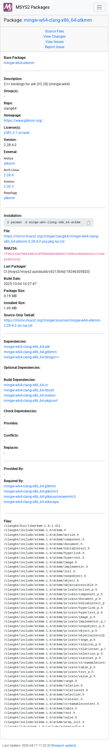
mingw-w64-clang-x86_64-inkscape (31, 502)
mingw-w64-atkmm (19, 63)
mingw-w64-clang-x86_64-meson (30, 395)
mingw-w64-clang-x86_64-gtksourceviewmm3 (40, 497)
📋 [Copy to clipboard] (88, 223)
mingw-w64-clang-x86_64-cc (26, 385)
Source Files (54, 31)
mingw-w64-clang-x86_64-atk (27, 347)
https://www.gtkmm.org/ (23, 121)
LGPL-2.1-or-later (17, 133)
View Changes (54, 37)
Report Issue (54, 47)
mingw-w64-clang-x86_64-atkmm (58, 20)
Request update (63, 745)
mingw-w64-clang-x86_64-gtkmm (30, 486)
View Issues (54, 42)
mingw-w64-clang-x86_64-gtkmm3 (31, 491)
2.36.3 (9, 186)
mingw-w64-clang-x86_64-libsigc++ (31, 357)
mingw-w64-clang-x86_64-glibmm (30, 352)
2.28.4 (9, 175)
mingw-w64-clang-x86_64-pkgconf (31, 401)
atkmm (9, 163)
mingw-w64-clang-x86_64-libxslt (29, 390)
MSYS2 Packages (26, 7)
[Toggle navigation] (99, 7)
